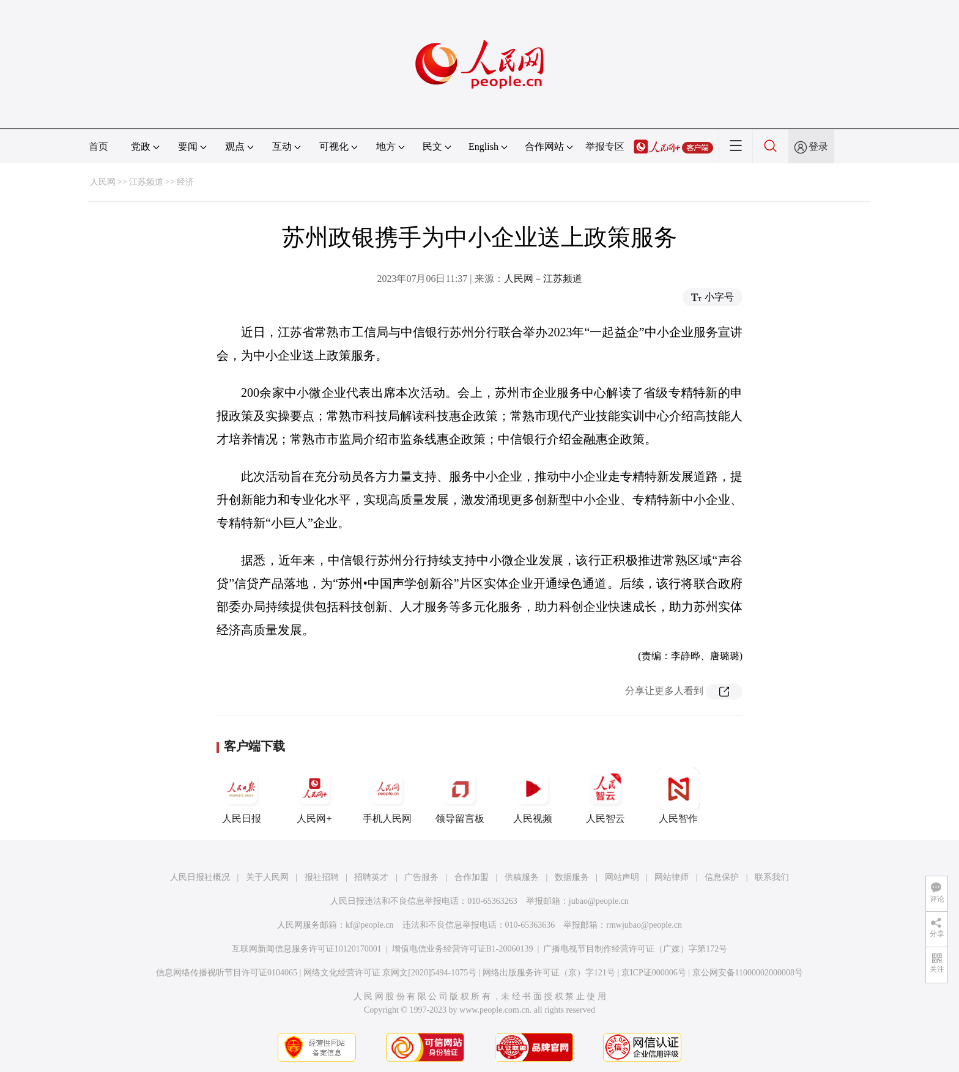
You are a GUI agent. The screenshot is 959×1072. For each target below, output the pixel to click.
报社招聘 (322, 877)
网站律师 (671, 877)
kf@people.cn (370, 925)
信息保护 (722, 877)
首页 (98, 146)
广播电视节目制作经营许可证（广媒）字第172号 (635, 948)
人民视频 (532, 795)
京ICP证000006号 (653, 972)
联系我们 (772, 877)
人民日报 (241, 795)
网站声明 (622, 877)
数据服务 (572, 877)
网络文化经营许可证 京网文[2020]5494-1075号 (390, 972)
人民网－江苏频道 (543, 278)
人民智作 (678, 795)
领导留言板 (459, 795)
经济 (185, 182)
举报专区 (604, 146)
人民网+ (314, 795)
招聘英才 (371, 877)
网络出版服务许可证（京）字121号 (549, 972)
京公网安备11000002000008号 (747, 972)
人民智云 (605, 795)
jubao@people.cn (599, 901)
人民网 (103, 182)
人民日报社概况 (200, 877)
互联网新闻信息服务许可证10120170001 (307, 948)
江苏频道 (146, 182)
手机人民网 (387, 795)
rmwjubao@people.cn (644, 925)
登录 (818, 146)
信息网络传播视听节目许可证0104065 (226, 972)
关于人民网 (267, 877)
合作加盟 (471, 877)
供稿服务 (522, 877)
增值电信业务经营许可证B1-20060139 (462, 948)
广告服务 (421, 877)
